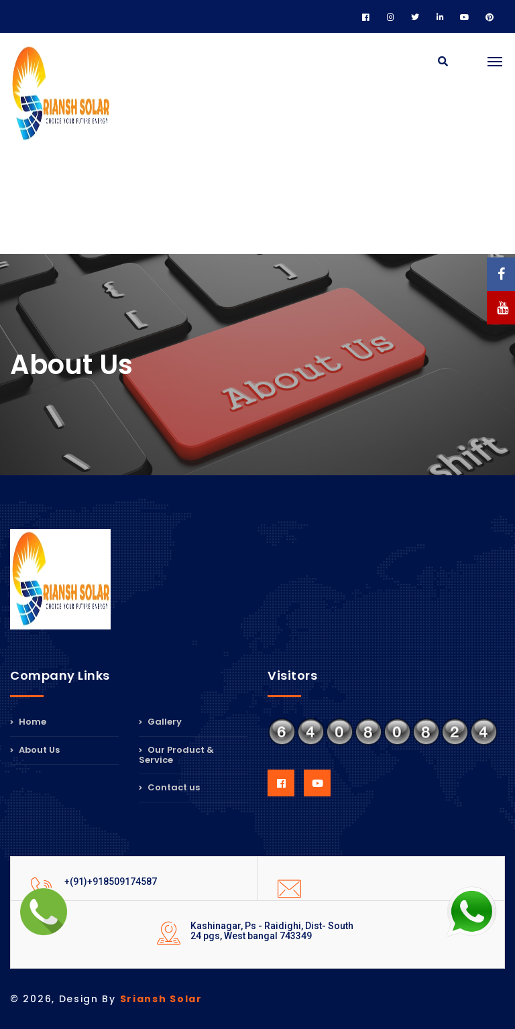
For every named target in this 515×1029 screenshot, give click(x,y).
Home (28, 722)
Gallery (160, 722)
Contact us (169, 787)
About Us (35, 749)
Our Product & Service (176, 754)
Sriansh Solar (161, 999)
